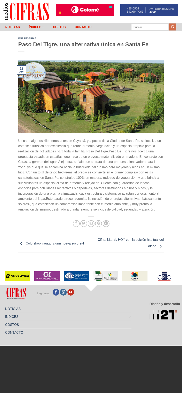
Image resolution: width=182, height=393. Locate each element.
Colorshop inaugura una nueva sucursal (51, 243)
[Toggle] (129, 316)
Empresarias (27, 38)
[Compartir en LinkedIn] (106, 223)
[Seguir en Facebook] (56, 292)
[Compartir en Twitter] (83, 223)
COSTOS (59, 27)
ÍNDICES (36, 27)
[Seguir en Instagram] (63, 292)
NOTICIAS (12, 27)
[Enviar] (172, 26)
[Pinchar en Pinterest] (98, 223)
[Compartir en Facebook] (76, 223)
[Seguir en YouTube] (70, 292)
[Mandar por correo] (91, 223)
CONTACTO (83, 27)
